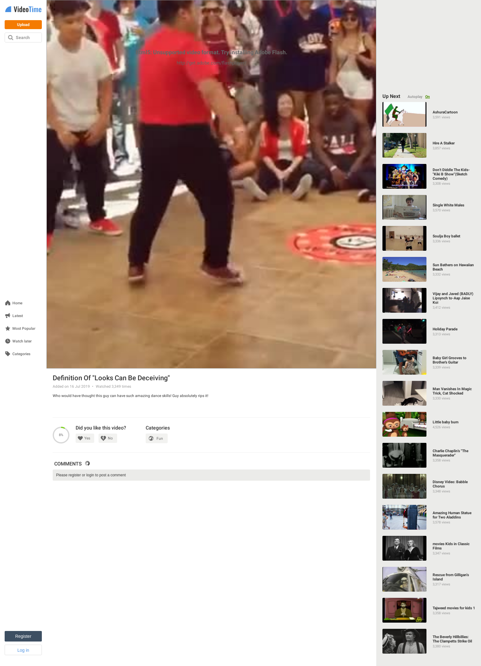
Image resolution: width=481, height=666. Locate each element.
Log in (23, 650)
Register (23, 636)
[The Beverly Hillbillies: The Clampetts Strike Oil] (428, 641)
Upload (23, 24)
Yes (87, 438)
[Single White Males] (428, 207)
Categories (21, 354)
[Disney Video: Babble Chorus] (428, 486)
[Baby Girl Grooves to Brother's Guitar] (428, 362)
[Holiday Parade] (428, 331)
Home (17, 303)
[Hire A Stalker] (428, 145)
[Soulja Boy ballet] (428, 238)
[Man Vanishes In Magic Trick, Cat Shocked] (428, 393)
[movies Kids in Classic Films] (428, 548)
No (110, 438)
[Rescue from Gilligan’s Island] (428, 579)
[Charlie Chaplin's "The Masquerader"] (428, 455)
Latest (17, 316)
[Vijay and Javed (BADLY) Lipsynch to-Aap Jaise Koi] (428, 300)
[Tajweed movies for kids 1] (428, 610)
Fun (160, 438)
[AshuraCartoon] (428, 114)
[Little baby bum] (428, 424)
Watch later (22, 341)
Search (23, 37)
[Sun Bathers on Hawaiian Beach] (428, 269)
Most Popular (23, 329)
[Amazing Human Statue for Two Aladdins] (428, 517)
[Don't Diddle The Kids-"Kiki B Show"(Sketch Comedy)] (428, 176)
